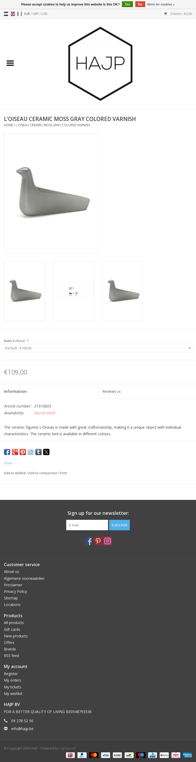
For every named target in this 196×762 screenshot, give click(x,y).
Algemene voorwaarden (24, 578)
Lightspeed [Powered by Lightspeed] (67, 748)
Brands (10, 649)
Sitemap (11, 597)
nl (6, 14)
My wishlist (13, 693)
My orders (12, 680)
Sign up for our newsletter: (98, 513)
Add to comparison (43, 473)
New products (16, 635)
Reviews (111, 391)
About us (11, 571)
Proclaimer (13, 584)
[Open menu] (10, 63)
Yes (127, 4)
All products (14, 622)
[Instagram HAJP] (107, 541)
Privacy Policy (15, 591)
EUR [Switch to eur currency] (27, 14)
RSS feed (11, 655)
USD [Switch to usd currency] (44, 14)
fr (20, 14)
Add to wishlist (15, 473)
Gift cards (12, 629)
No (140, 4)
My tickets (12, 686)
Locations (12, 604)
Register (11, 673)
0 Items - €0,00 (178, 14)
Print (63, 473)
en (13, 14)
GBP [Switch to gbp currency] (36, 14)
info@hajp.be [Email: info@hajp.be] (22, 728)
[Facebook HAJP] (89, 541)
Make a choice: (16, 341)
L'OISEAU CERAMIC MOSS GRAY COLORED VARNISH (53, 125)
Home (8, 125)
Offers (9, 642)
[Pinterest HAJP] (98, 541)
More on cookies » (161, 4)
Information (15, 391)
